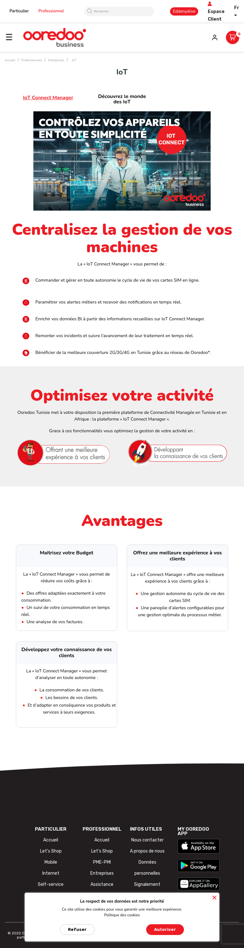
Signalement (147, 884)
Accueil (50, 840)
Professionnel (51, 11)
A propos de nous (147, 851)
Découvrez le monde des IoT (122, 99)
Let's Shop (51, 851)
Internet (50, 873)
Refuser (77, 929)
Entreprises (102, 873)
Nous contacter (147, 840)
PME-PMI (102, 862)
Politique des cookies (122, 915)
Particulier (19, 11)
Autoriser (165, 929)
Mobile (50, 862)
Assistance (102, 884)
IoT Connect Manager (48, 97)
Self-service (51, 884)
